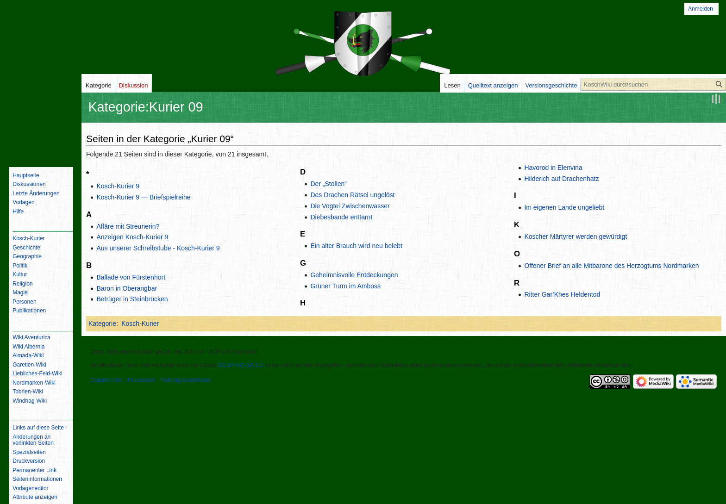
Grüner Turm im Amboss (345, 286)
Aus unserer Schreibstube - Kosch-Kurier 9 (157, 248)
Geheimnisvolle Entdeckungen (354, 275)
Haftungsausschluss (185, 380)
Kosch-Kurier (140, 323)
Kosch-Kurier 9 (117, 186)
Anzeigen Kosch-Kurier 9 (132, 237)
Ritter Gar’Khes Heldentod (562, 294)
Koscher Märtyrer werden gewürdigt (575, 236)
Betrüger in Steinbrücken (132, 299)
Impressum (141, 380)
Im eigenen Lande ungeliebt (564, 207)
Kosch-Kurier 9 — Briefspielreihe (143, 197)
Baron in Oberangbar (126, 288)
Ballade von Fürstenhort (130, 277)
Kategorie (102, 323)
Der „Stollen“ (328, 183)
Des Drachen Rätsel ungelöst (352, 195)
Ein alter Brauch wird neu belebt (356, 245)
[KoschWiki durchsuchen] (653, 84)
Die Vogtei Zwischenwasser (349, 206)
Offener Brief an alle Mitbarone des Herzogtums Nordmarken (611, 265)
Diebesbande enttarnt (341, 217)
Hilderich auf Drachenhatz (561, 178)
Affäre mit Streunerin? (127, 226)
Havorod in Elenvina (553, 167)
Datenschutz (106, 380)
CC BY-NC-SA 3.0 (240, 365)
